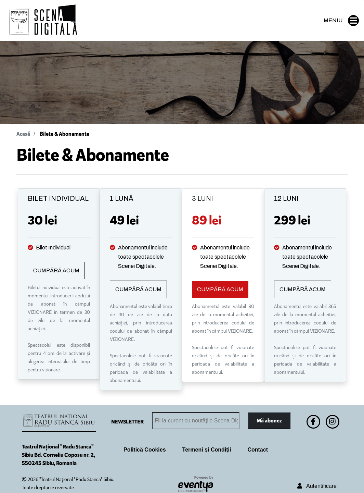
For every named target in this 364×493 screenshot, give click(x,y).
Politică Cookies (145, 450)
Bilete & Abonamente (64, 134)
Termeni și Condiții (206, 450)
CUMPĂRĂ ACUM (56, 270)
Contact (257, 450)
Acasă (23, 134)
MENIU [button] (341, 20)
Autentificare (317, 486)
